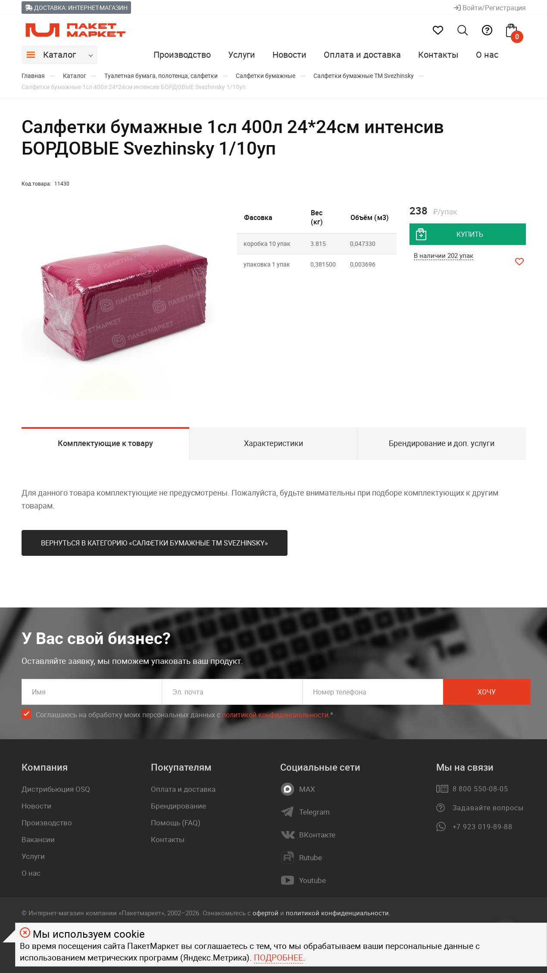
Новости (289, 54)
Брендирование (178, 806)
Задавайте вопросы (488, 807)
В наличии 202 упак (443, 255)
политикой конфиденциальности (275, 714)
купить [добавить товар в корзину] (469, 234)
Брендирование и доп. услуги (441, 443)
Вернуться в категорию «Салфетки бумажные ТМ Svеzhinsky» (154, 543)
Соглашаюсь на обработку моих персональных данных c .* (184, 715)
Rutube (310, 857)
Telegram (314, 812)
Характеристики (273, 443)
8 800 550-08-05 (480, 788)
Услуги (241, 54)
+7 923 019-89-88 (483, 826)
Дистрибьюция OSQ (56, 789)
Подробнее (278, 957)
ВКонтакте (317, 835)
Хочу (487, 692)
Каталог (59, 54)
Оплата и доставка (362, 54)
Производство (182, 54)
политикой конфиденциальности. (338, 912)
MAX (307, 789)
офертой (265, 912)
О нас (487, 54)
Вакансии (38, 839)
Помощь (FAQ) (175, 822)
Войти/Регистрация (490, 7)
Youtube (312, 880)
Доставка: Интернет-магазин (76, 7)
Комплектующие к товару (105, 443)
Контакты (438, 54)
